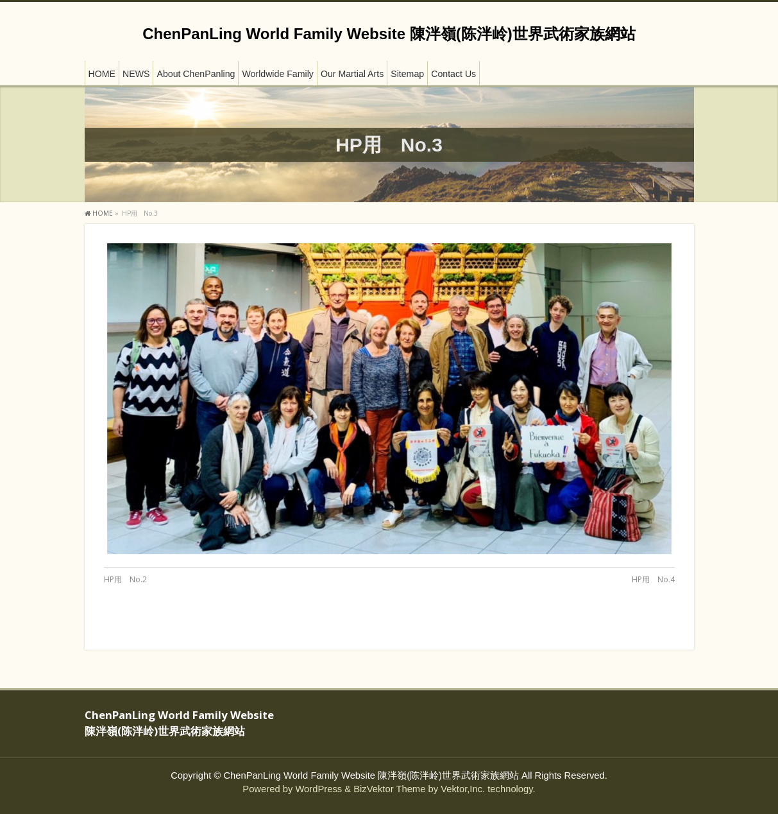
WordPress (318, 789)
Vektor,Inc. (463, 789)
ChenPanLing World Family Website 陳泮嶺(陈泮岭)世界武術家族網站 (388, 33)
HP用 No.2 (125, 579)
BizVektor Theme (389, 789)
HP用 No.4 (653, 579)
